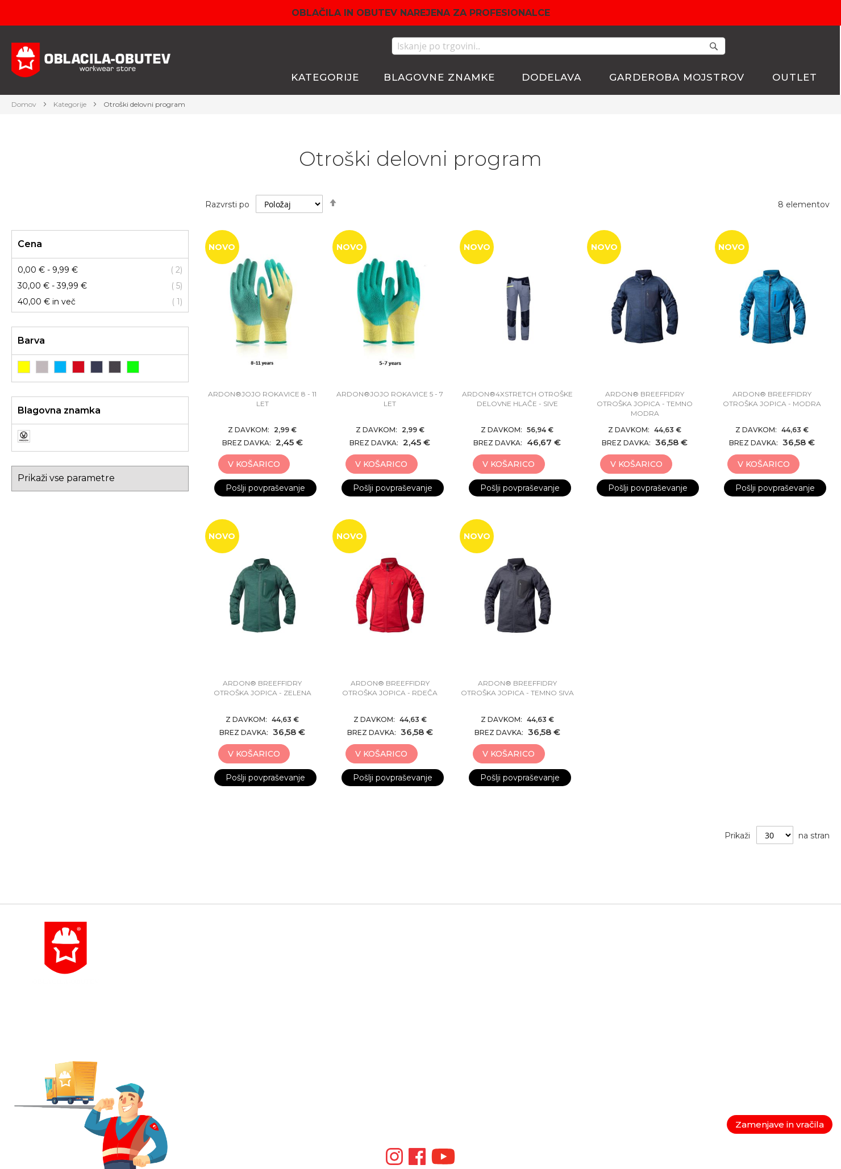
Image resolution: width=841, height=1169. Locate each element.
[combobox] (559, 46)
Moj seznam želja (784, 46)
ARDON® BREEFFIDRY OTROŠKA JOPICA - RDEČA (390, 688)
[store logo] (90, 61)
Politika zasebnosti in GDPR (756, 949)
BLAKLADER (446, 963)
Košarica (576, 963)
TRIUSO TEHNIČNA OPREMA (480, 1017)
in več (47, 302)
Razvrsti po (227, 204)
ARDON (436, 1031)
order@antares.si (173, 1044)
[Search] (713, 46)
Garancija (718, 976)
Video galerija (450, 1113)
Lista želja (579, 990)
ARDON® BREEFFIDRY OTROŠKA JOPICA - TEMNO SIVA (517, 688)
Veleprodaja (724, 1004)
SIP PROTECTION (456, 1099)
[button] (302, 464)
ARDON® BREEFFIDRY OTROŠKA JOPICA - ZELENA (262, 688)
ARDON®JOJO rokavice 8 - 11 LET (262, 399)
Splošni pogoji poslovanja (750, 963)
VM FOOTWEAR (453, 1044)
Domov (24, 104)
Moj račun (579, 949)
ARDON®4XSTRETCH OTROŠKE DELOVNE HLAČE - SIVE (517, 399)
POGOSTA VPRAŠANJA (187, 1072)
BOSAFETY (442, 976)
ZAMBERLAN (448, 1058)
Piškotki (716, 990)
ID (425, 1072)
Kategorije (70, 104)
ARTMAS (438, 1085)
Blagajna (577, 976)
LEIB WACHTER (453, 1004)
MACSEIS (439, 949)
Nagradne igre (729, 1017)
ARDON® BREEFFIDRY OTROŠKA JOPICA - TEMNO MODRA (645, 404)
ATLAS (433, 990)
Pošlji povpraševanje (265, 488)
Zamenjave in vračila (779, 1124)
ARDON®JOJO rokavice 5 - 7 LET (389, 399)
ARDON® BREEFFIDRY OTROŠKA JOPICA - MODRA (772, 399)
